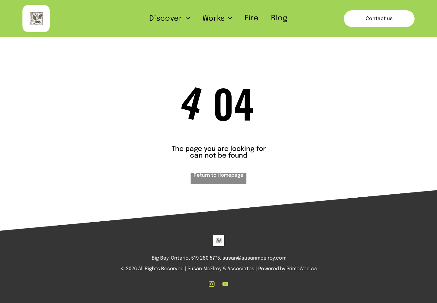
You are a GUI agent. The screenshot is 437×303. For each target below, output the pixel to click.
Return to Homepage (218, 175)
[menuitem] (169, 18)
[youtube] (225, 285)
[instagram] (212, 285)
